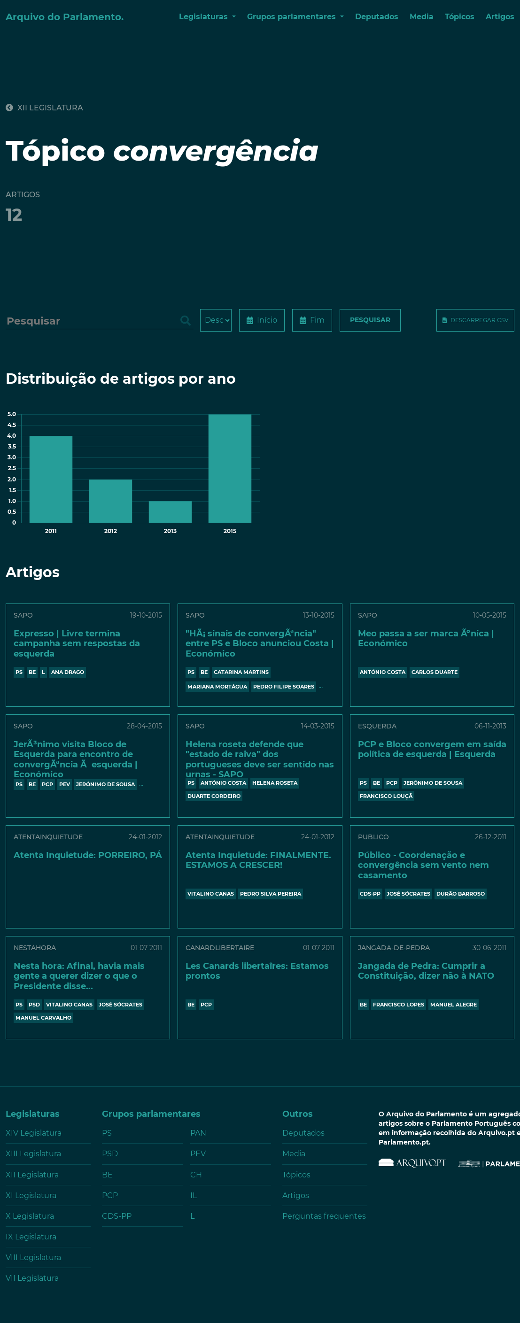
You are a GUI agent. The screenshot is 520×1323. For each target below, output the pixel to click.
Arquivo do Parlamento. (65, 17)
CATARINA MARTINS (241, 672)
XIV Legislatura (34, 1133)
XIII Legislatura (33, 1153)
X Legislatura (30, 1216)
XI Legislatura (31, 1195)
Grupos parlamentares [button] (292, 16)
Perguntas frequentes (324, 1216)
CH (196, 1174)
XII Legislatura (44, 108)
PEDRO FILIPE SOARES (283, 686)
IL (193, 1195)
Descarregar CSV (479, 320)
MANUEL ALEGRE (453, 1004)
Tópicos (459, 16)
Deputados (376, 16)
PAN (198, 1133)
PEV (64, 784)
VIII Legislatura (33, 1257)
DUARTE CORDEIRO (214, 796)
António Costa (382, 672)
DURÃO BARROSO (460, 893)
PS (19, 672)
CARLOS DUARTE (434, 672)
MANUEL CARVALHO (43, 1017)
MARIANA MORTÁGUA (217, 686)
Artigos (500, 16)
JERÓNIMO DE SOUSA (105, 784)
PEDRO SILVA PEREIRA (270, 893)
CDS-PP (370, 893)
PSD (34, 1004)
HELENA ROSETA (274, 783)
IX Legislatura (31, 1236)
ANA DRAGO (67, 672)
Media (422, 16)
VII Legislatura (32, 1278)
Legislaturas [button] (204, 16)
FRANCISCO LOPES (398, 1004)
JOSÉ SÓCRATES (408, 893)
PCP (47, 784)
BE (32, 672)
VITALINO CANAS (210, 893)
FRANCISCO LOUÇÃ (386, 796)
